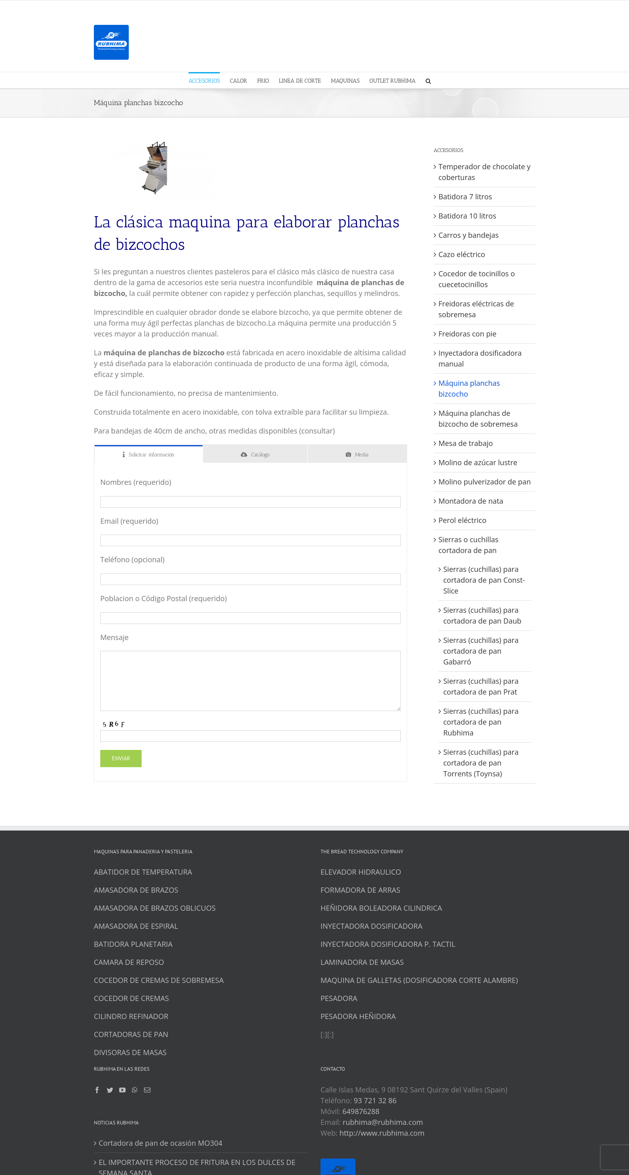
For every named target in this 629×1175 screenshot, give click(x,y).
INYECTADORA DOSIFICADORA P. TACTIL (388, 944)
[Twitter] (110, 1090)
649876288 (361, 1111)
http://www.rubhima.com (381, 1133)
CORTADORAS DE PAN (131, 1034)
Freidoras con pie (467, 333)
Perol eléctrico (462, 520)
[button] (428, 80)
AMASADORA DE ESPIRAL (136, 926)
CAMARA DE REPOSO (129, 962)
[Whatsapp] (135, 1090)
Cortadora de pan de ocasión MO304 (160, 1143)
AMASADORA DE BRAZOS (136, 890)
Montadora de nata (470, 501)
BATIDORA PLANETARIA (133, 944)
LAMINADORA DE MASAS (362, 962)
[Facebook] (97, 1090)
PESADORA (339, 998)
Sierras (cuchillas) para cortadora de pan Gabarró (481, 651)
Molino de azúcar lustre (477, 462)
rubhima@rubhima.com (383, 1122)
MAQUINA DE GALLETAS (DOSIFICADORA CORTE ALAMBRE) (419, 980)
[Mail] (147, 1090)
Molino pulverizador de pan (484, 481)
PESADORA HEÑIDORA (358, 1016)
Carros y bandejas (468, 235)
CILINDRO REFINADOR (131, 1016)
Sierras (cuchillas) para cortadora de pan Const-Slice (484, 580)
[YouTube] (122, 1090)
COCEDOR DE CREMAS (131, 998)
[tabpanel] (250, 622)
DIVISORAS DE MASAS (130, 1052)
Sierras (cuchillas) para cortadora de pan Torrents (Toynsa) (481, 762)
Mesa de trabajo (465, 443)
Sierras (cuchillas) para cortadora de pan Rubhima (481, 721)
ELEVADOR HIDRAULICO (361, 872)
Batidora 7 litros (465, 196)
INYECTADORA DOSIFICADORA (371, 926)
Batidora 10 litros (467, 216)
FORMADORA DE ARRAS (360, 890)
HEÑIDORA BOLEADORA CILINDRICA (381, 908)
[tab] (149, 454)
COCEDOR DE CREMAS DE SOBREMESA (159, 980)
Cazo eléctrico (461, 254)
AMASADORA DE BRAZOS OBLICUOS (155, 908)
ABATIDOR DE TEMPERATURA (143, 872)
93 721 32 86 (375, 1100)
